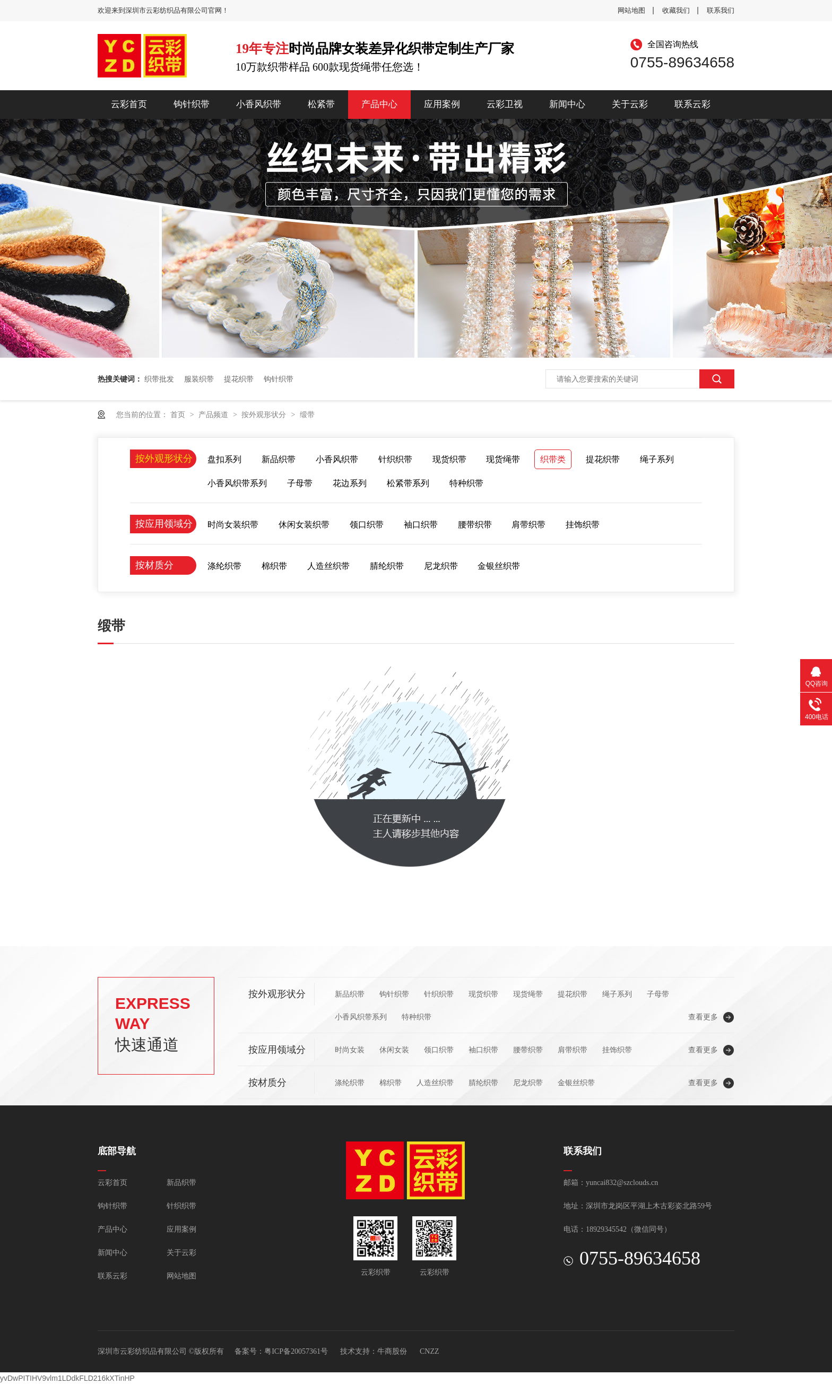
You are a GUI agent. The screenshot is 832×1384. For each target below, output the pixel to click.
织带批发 (159, 379)
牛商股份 (392, 1351)
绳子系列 (657, 459)
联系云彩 (692, 104)
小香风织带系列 (237, 483)
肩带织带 (528, 524)
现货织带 (449, 459)
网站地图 (631, 10)
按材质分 (154, 565)
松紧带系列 (408, 483)
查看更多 (703, 1017)
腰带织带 (475, 524)
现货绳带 (503, 459)
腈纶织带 (387, 565)
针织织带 (395, 459)
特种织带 (466, 483)
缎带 (307, 414)
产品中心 (379, 104)
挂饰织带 (583, 524)
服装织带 (199, 379)
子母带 (300, 483)
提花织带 (239, 379)
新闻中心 (567, 104)
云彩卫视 (505, 104)
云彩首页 (129, 104)
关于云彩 (630, 104)
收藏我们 (676, 10)
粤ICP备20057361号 (296, 1351)
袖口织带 (421, 524)
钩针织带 (192, 104)
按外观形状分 (264, 414)
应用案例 (442, 104)
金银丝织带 (499, 565)
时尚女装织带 (232, 524)
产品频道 (214, 414)
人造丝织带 (328, 565)
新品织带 (279, 459)
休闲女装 (394, 1049)
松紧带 (321, 104)
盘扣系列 (224, 459)
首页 (178, 414)
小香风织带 (258, 104)
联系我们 (720, 10)
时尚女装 (350, 1049)
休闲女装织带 (304, 524)
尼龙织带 (441, 565)
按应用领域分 (164, 523)
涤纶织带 (224, 565)
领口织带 (367, 524)
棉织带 (274, 565)
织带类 (553, 459)
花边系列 (350, 483)
